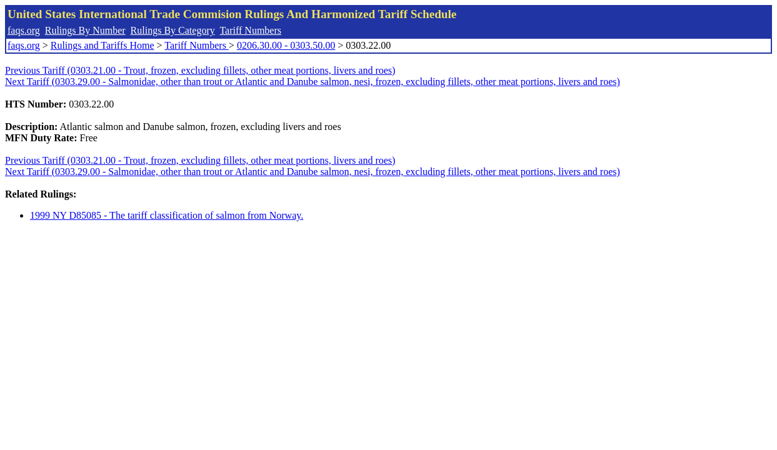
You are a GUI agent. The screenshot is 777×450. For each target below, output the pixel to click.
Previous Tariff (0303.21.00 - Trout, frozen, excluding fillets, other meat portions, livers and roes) (200, 70)
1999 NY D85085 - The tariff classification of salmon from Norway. (166, 215)
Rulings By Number (85, 30)
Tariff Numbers (250, 30)
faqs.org (24, 30)
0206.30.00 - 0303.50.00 (286, 45)
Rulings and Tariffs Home (102, 45)
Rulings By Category (173, 30)
